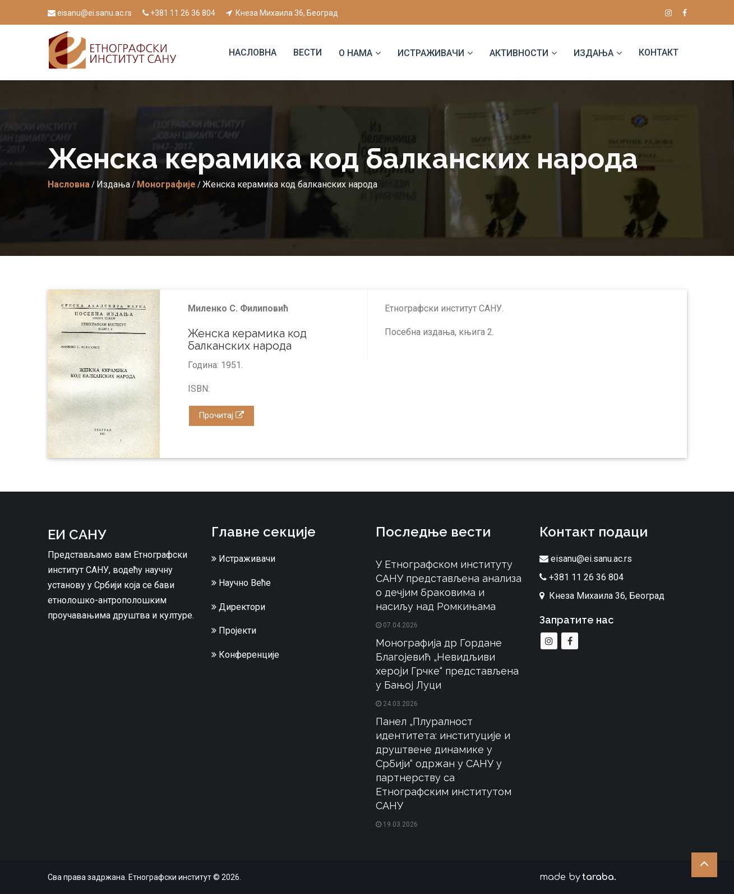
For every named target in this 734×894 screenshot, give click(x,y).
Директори (238, 607)
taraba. (599, 877)
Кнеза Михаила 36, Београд (282, 12)
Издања (593, 53)
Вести (307, 52)
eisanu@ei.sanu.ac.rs (90, 12)
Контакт (658, 52)
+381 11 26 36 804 (178, 12)
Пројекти (233, 630)
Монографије (166, 184)
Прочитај (221, 415)
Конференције (245, 654)
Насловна (252, 52)
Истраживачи (431, 53)
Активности (519, 53)
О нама (355, 53)
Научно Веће (241, 582)
